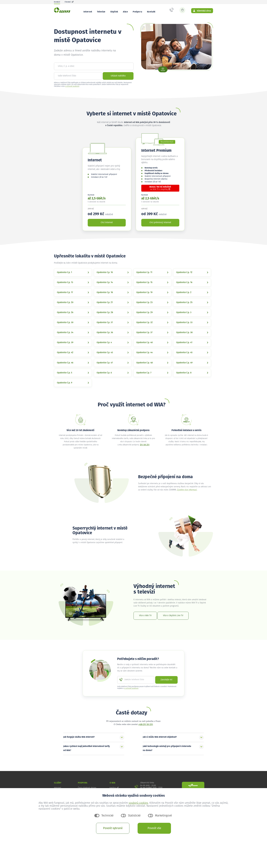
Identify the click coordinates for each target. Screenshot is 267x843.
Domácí (57, 2)
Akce (125, 12)
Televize (101, 12)
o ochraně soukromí (72, 89)
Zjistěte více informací (187, 493)
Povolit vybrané (113, 828)
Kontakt (151, 12)
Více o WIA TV (145, 618)
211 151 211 (144, 447)
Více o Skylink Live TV (173, 618)
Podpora (137, 12)
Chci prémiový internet (160, 225)
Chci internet (107, 225)
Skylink (114, 12)
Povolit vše (154, 828)
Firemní (69, 2)
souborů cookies (138, 803)
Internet (87, 12)
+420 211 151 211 (145, 727)
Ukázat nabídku (118, 79)
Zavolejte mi (166, 682)
